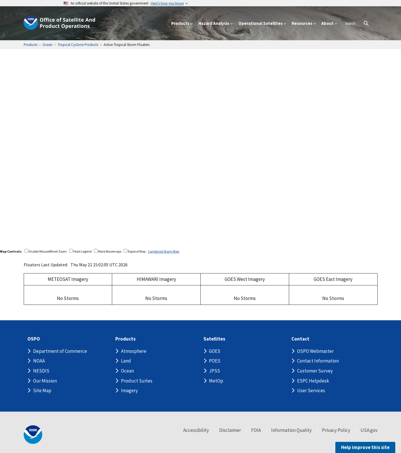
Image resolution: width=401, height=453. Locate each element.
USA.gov (369, 430)
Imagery (129, 390)
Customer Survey (315, 371)
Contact (300, 339)
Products (125, 339)
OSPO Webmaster (315, 351)
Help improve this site (365, 447)
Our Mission (45, 381)
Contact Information (318, 361)
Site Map (42, 390)
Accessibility (196, 430)
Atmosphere (133, 351)
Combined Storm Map (163, 251)
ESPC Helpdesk (313, 381)
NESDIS (41, 371)
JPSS (214, 371)
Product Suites (136, 381)
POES (214, 361)
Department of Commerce (60, 351)
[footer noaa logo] (33, 434)
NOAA (39, 361)
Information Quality (291, 430)
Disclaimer (230, 430)
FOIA (256, 430)
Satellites (214, 339)
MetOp (216, 381)
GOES (214, 351)
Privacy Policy (336, 430)
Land (126, 361)
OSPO (33, 339)
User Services (311, 390)
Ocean (127, 371)
